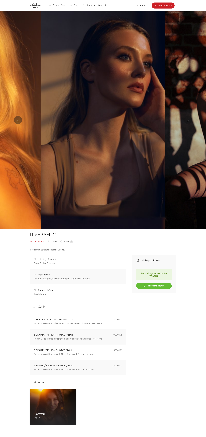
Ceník (52, 241)
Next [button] (188, 120)
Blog (74, 5)
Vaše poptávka (163, 5)
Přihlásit (142, 5)
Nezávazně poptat (154, 286)
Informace (37, 241)
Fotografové (57, 5)
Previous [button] (18, 120)
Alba (66, 241)
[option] (103, 120)
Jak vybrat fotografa (95, 5)
